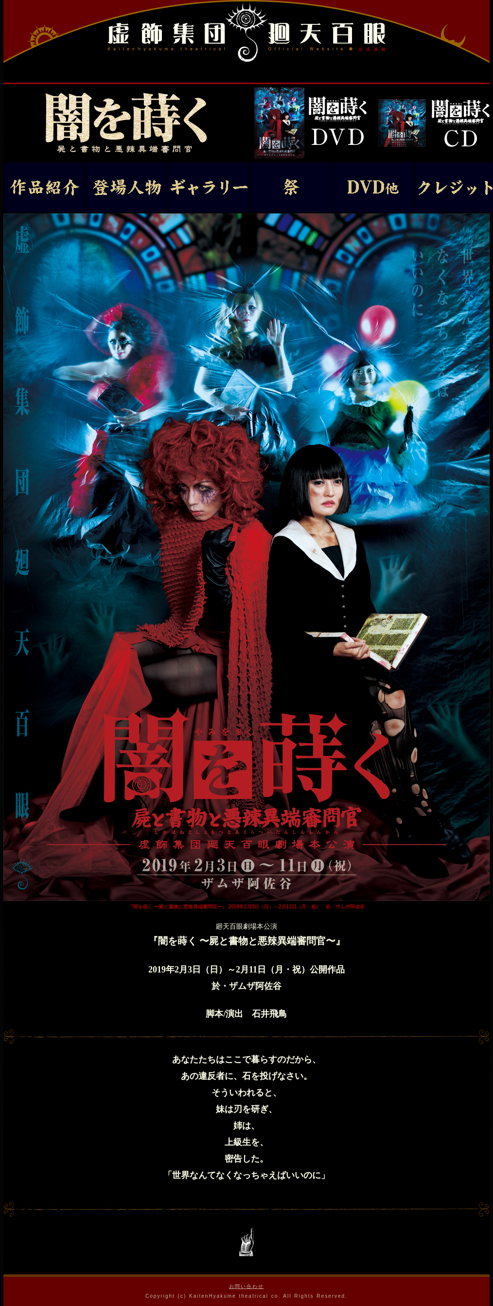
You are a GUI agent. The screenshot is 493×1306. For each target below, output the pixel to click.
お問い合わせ (246, 1286)
